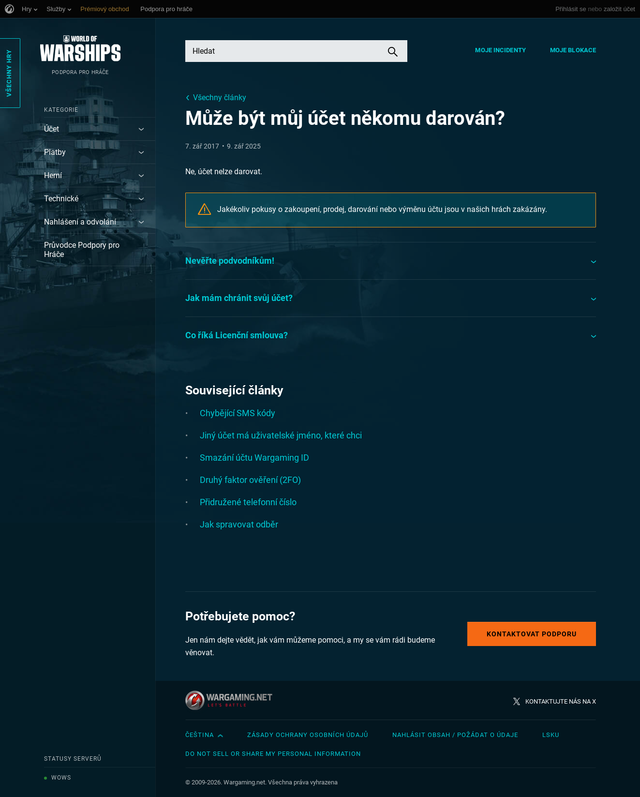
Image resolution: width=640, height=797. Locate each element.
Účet (51, 129)
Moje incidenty (500, 50)
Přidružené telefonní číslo (248, 502)
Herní (53, 175)
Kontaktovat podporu (532, 634)
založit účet (619, 9)
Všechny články (219, 97)
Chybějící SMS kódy (237, 413)
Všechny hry (9, 73)
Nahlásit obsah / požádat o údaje (455, 734)
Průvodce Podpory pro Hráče (81, 250)
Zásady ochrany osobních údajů (307, 734)
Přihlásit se (570, 9)
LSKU (550, 734)
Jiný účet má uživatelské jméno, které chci (281, 435)
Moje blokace (573, 50)
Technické (61, 198)
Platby (55, 152)
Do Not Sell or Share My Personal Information (273, 753)
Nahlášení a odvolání (80, 221)
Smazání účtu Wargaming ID (254, 457)
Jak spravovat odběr (239, 524)
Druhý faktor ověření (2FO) (250, 480)
